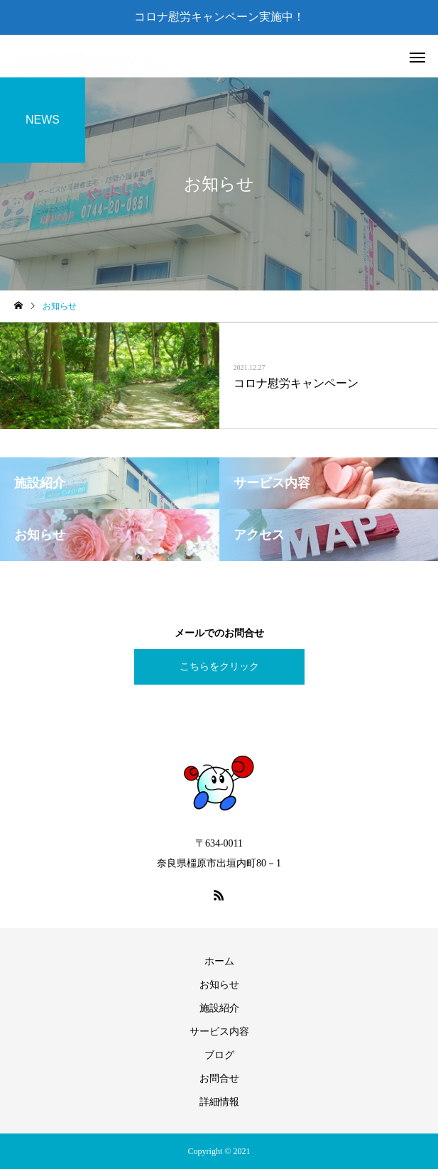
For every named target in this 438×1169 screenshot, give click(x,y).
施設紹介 (219, 1008)
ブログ (219, 1055)
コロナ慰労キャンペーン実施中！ (219, 17)
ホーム (219, 961)
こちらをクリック (219, 666)
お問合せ (219, 1078)
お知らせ (219, 984)
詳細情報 (219, 1102)
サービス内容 (219, 1031)
